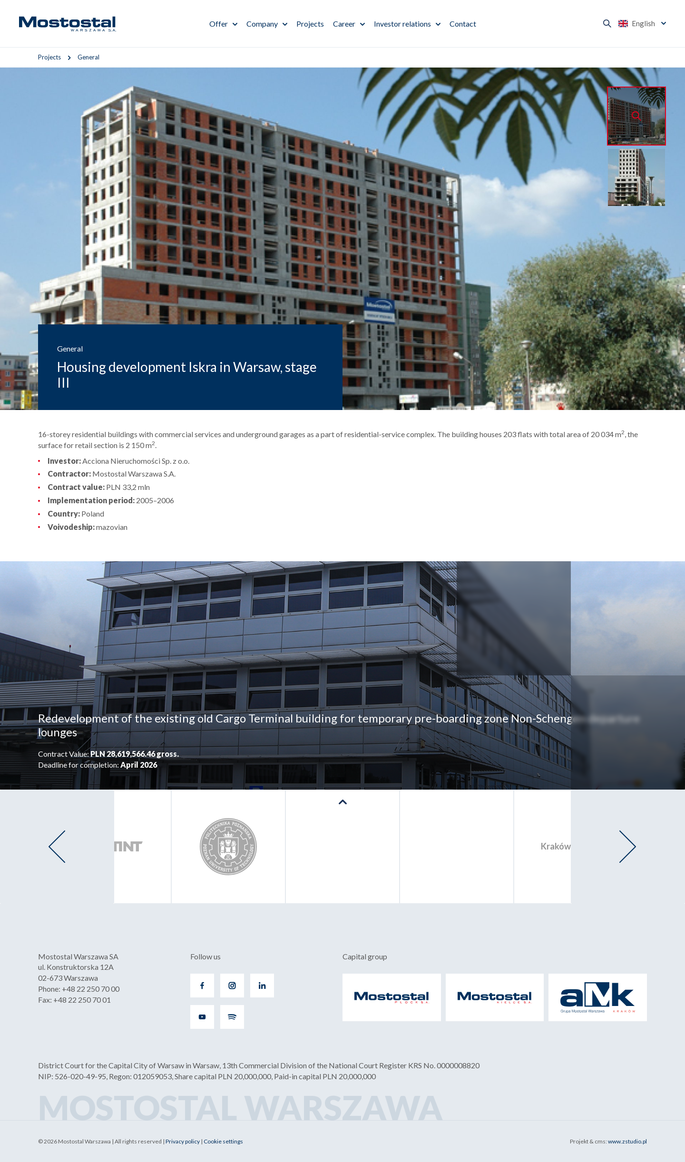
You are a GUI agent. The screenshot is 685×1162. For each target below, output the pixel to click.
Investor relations (402, 23)
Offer (218, 23)
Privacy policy (183, 1141)
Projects (310, 23)
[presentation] (57, 847)
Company (262, 23)
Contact (463, 23)
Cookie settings (223, 1141)
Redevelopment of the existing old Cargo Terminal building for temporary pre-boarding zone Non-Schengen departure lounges (339, 725)
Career (344, 23)
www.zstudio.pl (627, 1141)
